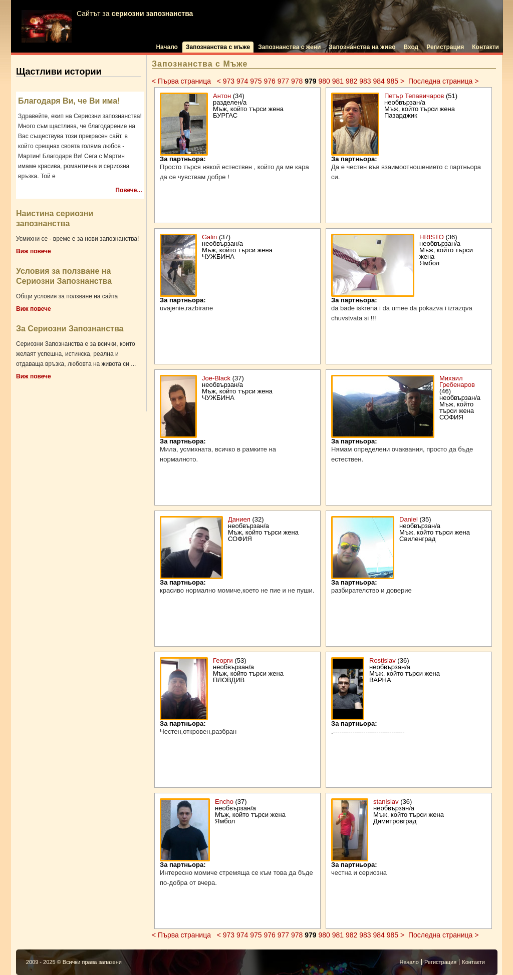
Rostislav (382, 660)
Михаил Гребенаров (457, 381)
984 (378, 81)
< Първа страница (182, 81)
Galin (209, 237)
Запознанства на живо (362, 47)
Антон (222, 96)
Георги (223, 660)
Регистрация (445, 47)
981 (338, 81)
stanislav (386, 801)
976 (269, 81)
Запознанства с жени (289, 47)
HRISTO (431, 237)
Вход (411, 47)
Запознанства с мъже (218, 47)
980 (324, 81)
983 (365, 81)
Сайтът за (107, 26)
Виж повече (33, 251)
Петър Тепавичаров (414, 96)
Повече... (128, 190)
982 (351, 81)
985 (392, 81)
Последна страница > (443, 81)
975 (256, 81)
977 (283, 81)
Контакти (485, 47)
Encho (224, 801)
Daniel (408, 519)
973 (228, 81)
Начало (166, 47)
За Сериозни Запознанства (69, 328)
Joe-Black (216, 378)
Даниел (239, 519)
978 (297, 81)
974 (242, 81)
